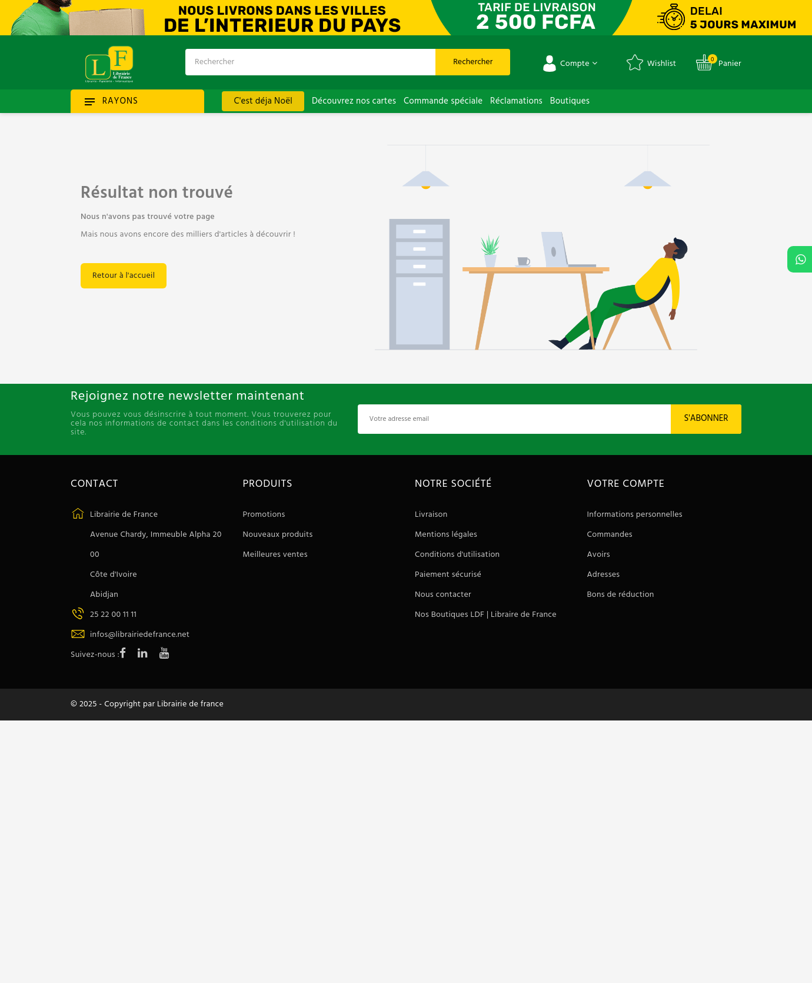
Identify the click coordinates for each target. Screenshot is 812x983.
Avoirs (598, 555)
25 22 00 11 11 (113, 615)
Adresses (603, 575)
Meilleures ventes (275, 555)
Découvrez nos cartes (354, 101)
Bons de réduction (620, 595)
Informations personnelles (635, 515)
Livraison (431, 515)
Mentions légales (446, 535)
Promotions (264, 515)
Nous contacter (443, 595)
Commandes (610, 535)
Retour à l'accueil (123, 276)
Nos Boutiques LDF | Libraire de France (486, 615)
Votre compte (626, 484)
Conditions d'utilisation (457, 555)
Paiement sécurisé (448, 575)
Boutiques (570, 101)
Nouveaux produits (278, 535)
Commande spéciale (443, 101)
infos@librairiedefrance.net (139, 635)
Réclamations (516, 101)
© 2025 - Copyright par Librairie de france (147, 704)
